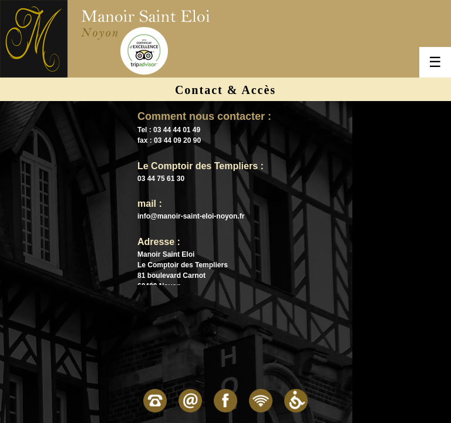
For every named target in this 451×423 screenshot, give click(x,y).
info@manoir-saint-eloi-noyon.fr (190, 216)
